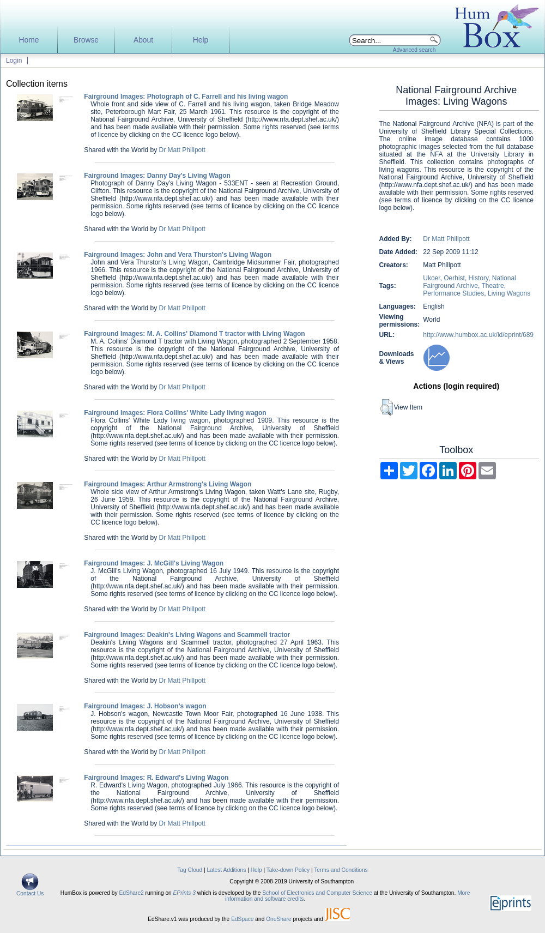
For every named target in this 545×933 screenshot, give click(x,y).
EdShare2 (131, 893)
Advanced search (414, 50)
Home (29, 40)
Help (200, 40)
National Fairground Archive (469, 282)
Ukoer (431, 278)
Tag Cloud (189, 870)
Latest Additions (226, 870)
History (478, 278)
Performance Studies (453, 293)
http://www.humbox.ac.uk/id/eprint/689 (478, 335)
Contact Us (30, 891)
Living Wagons (509, 293)
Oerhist (454, 278)
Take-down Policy (288, 870)
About (143, 40)
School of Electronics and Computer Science (317, 893)
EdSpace (242, 919)
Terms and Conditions (341, 870)
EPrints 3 (184, 893)
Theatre (492, 286)
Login (14, 60)
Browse (86, 40)
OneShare (278, 919)
